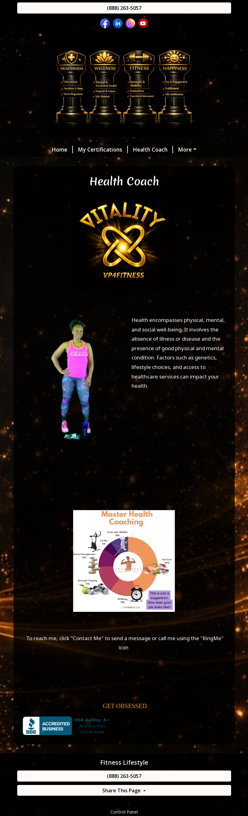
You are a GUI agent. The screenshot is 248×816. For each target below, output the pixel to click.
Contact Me (87, 651)
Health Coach (123, 149)
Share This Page (122, 803)
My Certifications (73, 149)
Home (32, 149)
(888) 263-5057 (124, 8)
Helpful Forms (124, 162)
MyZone (84, 162)
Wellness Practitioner (179, 149)
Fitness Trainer (44, 162)
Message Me (167, 162)
